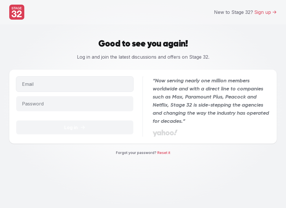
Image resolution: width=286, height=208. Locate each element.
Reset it (163, 153)
